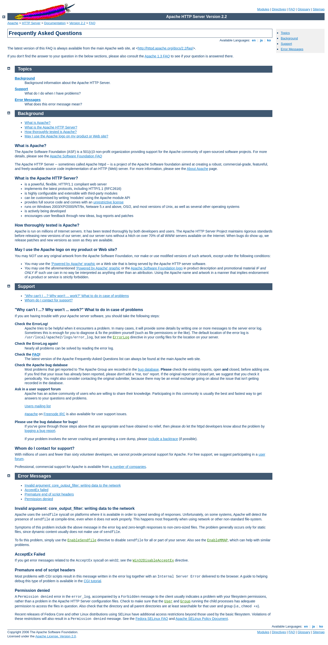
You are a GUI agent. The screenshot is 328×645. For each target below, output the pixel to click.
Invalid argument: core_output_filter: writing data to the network (73, 485)
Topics (285, 33)
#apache (31, 414)
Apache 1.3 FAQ (157, 56)
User (168, 601)
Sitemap (319, 9)
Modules (263, 9)
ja (261, 40)
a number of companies (128, 467)
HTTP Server (31, 23)
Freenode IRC (54, 414)
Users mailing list (38, 406)
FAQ (292, 9)
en (253, 40)
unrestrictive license (108, 202)
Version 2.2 (77, 23)
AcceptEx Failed (30, 554)
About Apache (197, 169)
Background (289, 38)
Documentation (54, 23)
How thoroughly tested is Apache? (51, 132)
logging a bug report (40, 431)
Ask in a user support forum (38, 389)
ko (269, 40)
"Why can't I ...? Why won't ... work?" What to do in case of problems (77, 296)
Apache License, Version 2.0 (55, 636)
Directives (279, 9)
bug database (148, 369)
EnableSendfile (81, 540)
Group (185, 601)
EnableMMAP (217, 540)
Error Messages (292, 49)
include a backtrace (163, 439)
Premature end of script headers (49, 494)
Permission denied (39, 499)
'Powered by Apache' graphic (73, 264)
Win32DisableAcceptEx (153, 560)
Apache (12, 23)
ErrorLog (121, 337)
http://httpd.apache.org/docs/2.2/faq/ (165, 48)
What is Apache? (37, 123)
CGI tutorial (92, 581)
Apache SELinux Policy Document (201, 619)
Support (286, 44)
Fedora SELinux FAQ (152, 619)
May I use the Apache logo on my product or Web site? (66, 136)
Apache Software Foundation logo (157, 268)
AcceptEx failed (36, 490)
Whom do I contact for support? (49, 300)
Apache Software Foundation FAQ (76, 156)
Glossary (303, 9)
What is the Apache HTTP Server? (51, 127)
